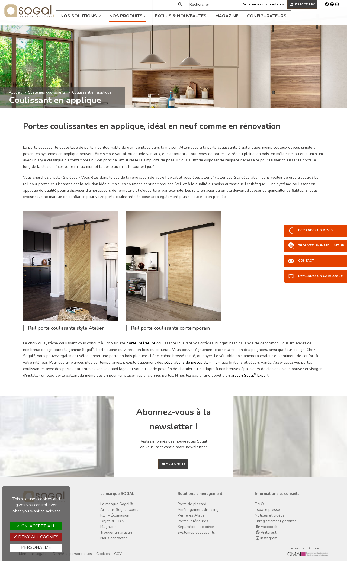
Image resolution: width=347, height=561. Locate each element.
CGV (118, 553)
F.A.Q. (259, 503)
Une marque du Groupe (303, 548)
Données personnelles (72, 553)
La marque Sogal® (116, 503)
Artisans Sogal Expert (119, 509)
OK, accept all (36, 526)
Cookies (103, 553)
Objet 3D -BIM (112, 521)
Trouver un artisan (116, 532)
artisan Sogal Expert (249, 375)
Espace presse (267, 509)
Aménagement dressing (198, 509)
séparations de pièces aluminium (192, 362)
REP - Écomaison (114, 515)
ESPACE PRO (303, 4)
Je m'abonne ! (173, 463)
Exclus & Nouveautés (181, 16)
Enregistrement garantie (276, 521)
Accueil (15, 92)
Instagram (266, 538)
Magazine (226, 16)
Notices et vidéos (270, 515)
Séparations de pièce (196, 526)
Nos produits (127, 16)
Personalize (36, 547)
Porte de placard (192, 503)
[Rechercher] (209, 4)
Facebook (266, 526)
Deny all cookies (36, 537)
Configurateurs (267, 16)
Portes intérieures (193, 521)
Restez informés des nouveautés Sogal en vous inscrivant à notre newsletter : (173, 444)
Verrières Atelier (192, 515)
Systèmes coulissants (47, 92)
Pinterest (266, 532)
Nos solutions (80, 16)
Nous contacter (113, 538)
